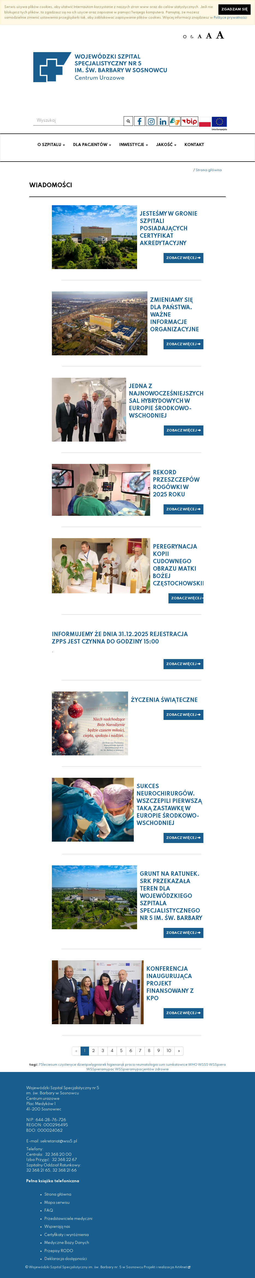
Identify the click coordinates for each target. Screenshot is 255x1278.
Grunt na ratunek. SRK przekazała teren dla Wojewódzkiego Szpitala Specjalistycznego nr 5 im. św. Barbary (171, 896)
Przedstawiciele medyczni (68, 1219)
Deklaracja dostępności (65, 1259)
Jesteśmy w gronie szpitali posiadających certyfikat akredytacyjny (168, 228)
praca (130, 1065)
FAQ (48, 1211)
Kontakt (194, 145)
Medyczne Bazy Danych (66, 1243)
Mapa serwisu (57, 1203)
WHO (192, 1065)
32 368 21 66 (64, 1170)
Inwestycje (133, 145)
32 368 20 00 (58, 1155)
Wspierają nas (57, 1227)
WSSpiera (217, 1065)
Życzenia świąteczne (164, 700)
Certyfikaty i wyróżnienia (66, 1235)
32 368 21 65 (38, 1170)
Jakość (166, 145)
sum (162, 1065)
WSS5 (203, 1065)
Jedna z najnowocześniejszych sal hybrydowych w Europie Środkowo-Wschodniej (166, 401)
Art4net (182, 1267)
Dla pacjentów (92, 145)
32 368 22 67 (64, 1160)
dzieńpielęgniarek (91, 1065)
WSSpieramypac (100, 1069)
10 (169, 1051)
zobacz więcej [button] (183, 258)
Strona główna (209, 170)
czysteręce (67, 1065)
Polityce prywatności (230, 17)
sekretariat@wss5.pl (58, 1141)
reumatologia (147, 1065)
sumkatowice (177, 1065)
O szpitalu (51, 145)
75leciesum (48, 1065)
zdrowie (162, 1069)
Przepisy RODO (58, 1251)
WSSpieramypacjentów (134, 1069)
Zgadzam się (234, 9)
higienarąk (115, 1065)
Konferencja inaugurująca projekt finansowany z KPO (170, 984)
